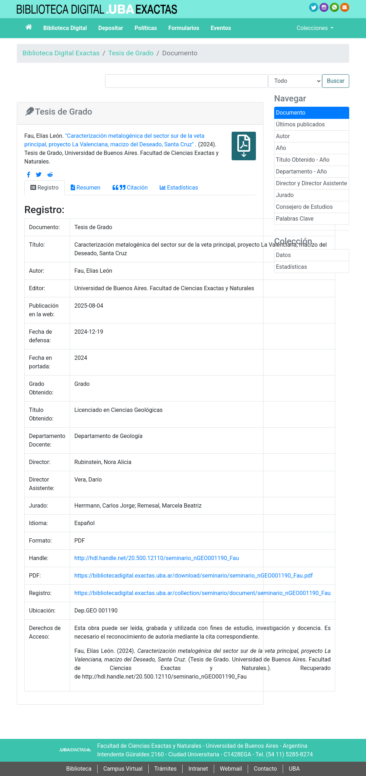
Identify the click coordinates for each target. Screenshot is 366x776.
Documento (290, 112)
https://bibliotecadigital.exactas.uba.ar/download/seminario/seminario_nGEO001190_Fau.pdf (193, 575)
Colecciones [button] (313, 28)
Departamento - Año (301, 171)
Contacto (265, 768)
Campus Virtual (123, 768)
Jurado (285, 195)
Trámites (165, 768)
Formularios (183, 28)
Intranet (198, 768)
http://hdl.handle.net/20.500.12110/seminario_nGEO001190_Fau (156, 558)
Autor (283, 136)
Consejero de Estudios (304, 206)
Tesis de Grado (131, 53)
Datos (283, 255)
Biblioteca (79, 768)
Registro (44, 187)
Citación (130, 187)
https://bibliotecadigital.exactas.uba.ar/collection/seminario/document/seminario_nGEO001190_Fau (202, 593)
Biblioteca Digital (65, 28)
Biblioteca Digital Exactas (61, 53)
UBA (294, 768)
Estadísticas (291, 266)
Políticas (145, 28)
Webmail (231, 768)
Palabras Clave (294, 218)
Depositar (110, 28)
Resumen (85, 187)
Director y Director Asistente (311, 183)
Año (281, 148)
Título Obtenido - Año (303, 159)
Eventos (221, 28)
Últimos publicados (300, 124)
